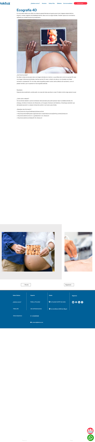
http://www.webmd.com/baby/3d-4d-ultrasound (30, 118)
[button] (26, 284)
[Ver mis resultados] (68, 3)
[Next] (69, 440)
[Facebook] (76, 302)
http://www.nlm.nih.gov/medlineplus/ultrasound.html (31, 111)
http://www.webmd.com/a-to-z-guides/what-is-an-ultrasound (33, 115)
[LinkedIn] (79, 302)
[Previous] (27, 440)
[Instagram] (82, 302)
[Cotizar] (80, 3)
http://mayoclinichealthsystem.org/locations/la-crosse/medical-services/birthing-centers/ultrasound (42, 113)
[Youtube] (73, 302)
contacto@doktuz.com (37, 322)
